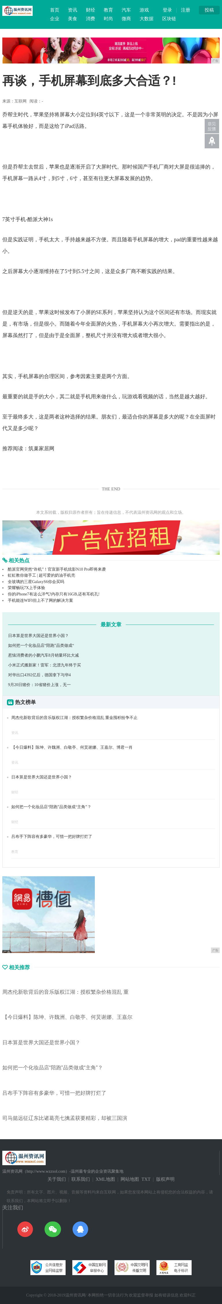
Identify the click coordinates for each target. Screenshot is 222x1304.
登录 (167, 10)
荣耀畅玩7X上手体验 (26, 588)
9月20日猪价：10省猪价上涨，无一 (39, 685)
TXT (145, 1179)
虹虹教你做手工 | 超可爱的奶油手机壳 (41, 575)
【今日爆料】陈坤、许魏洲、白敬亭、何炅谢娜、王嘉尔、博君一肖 (72, 747)
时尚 (108, 18)
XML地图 (105, 1179)
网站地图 (130, 1179)
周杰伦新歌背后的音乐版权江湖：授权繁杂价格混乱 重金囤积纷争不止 (74, 717)
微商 (126, 18)
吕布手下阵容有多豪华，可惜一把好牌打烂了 (51, 836)
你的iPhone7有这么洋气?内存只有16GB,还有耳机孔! (54, 594)
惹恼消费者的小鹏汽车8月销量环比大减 (43, 655)
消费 (90, 18)
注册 (185, 10)
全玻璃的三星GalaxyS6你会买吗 (36, 582)
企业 (54, 18)
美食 (72, 18)
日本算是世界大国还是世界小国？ (38, 636)
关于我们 (56, 1179)
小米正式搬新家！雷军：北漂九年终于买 (44, 665)
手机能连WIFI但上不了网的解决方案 (40, 600)
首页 (54, 10)
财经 (90, 10)
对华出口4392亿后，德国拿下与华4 (39, 675)
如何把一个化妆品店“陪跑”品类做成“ (41, 645)
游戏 (144, 10)
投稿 (209, 10)
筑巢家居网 (41, 448)
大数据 (146, 18)
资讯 (72, 10)
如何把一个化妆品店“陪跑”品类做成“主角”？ (51, 807)
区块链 (169, 18)
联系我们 (80, 1179)
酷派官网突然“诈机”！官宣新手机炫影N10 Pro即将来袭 (57, 569)
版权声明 (165, 1179)
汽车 (126, 10)
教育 (108, 10)
